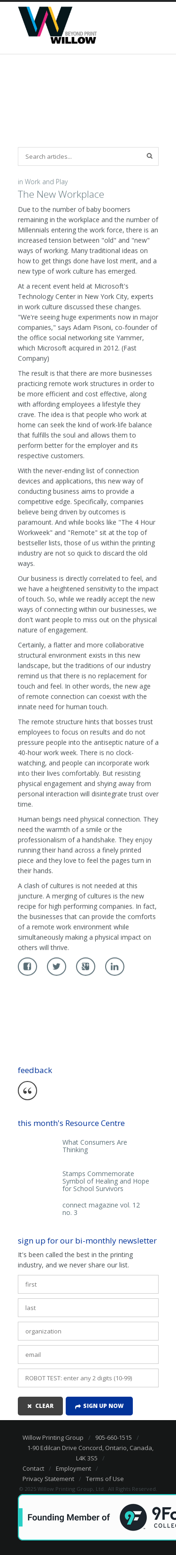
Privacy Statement (48, 1478)
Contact (33, 1468)
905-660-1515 (113, 1437)
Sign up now (103, 1406)
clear (44, 1406)
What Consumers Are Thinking (94, 1146)
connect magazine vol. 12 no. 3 (101, 1208)
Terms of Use (105, 1478)
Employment (73, 1468)
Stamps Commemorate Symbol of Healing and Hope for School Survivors (105, 1181)
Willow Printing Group (53, 1437)
